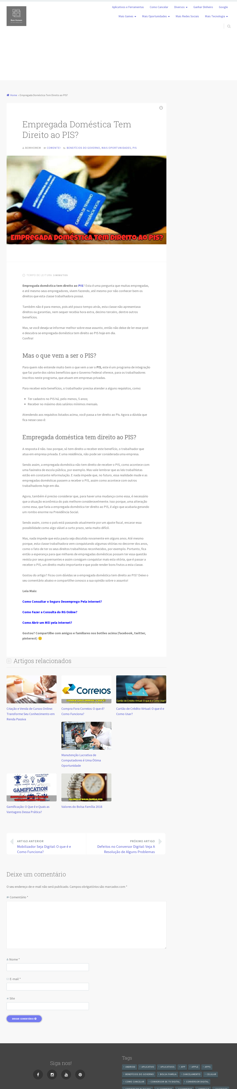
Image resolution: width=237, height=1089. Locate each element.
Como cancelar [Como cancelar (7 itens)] (134, 1082)
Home (13, 95)
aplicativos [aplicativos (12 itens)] (167, 1067)
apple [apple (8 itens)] (195, 1067)
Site (12, 999)
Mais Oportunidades (154, 16)
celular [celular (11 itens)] (211, 1074)
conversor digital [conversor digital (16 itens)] (197, 1082)
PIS (80, 286)
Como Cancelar (159, 7)
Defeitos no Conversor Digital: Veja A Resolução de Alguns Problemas (123, 847)
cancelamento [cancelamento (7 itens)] (191, 1074)
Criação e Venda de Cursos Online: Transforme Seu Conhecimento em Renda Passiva (31, 714)
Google (223, 7)
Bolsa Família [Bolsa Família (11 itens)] (168, 1074)
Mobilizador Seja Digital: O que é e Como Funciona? (49, 847)
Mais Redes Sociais (187, 16)
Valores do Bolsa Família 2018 (81, 807)
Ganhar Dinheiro (203, 7)
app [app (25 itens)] (183, 1067)
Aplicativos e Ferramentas (128, 7)
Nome (14, 960)
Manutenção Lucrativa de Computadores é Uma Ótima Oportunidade (81, 761)
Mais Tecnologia (215, 16)
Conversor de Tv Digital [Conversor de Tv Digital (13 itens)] (165, 1082)
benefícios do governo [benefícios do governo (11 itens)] (139, 1074)
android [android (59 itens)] (130, 1067)
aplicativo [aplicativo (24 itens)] (148, 1067)
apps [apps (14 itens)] (208, 1067)
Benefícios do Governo (83, 147)
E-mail (15, 979)
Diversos (179, 7)
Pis (134, 147)
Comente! (54, 147)
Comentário (19, 898)
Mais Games (125, 16)
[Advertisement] (118, 57)
